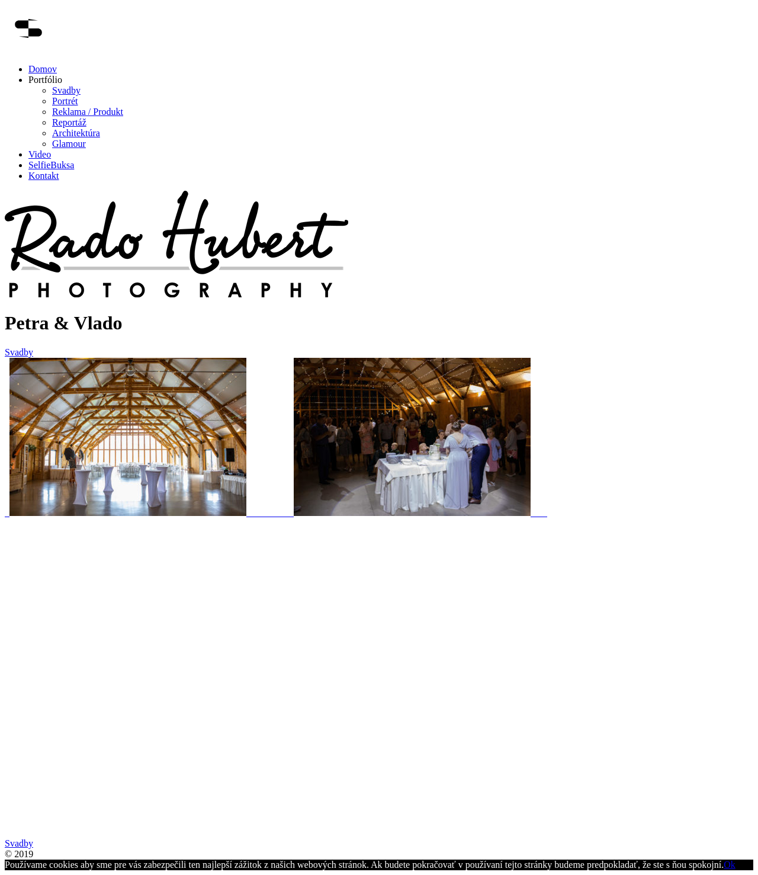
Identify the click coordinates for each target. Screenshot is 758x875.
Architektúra (76, 133)
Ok (729, 865)
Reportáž (69, 122)
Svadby (66, 90)
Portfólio (45, 80)
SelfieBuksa (51, 165)
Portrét (65, 101)
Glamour (69, 144)
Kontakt (43, 176)
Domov (42, 69)
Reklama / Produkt (87, 112)
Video (39, 154)
